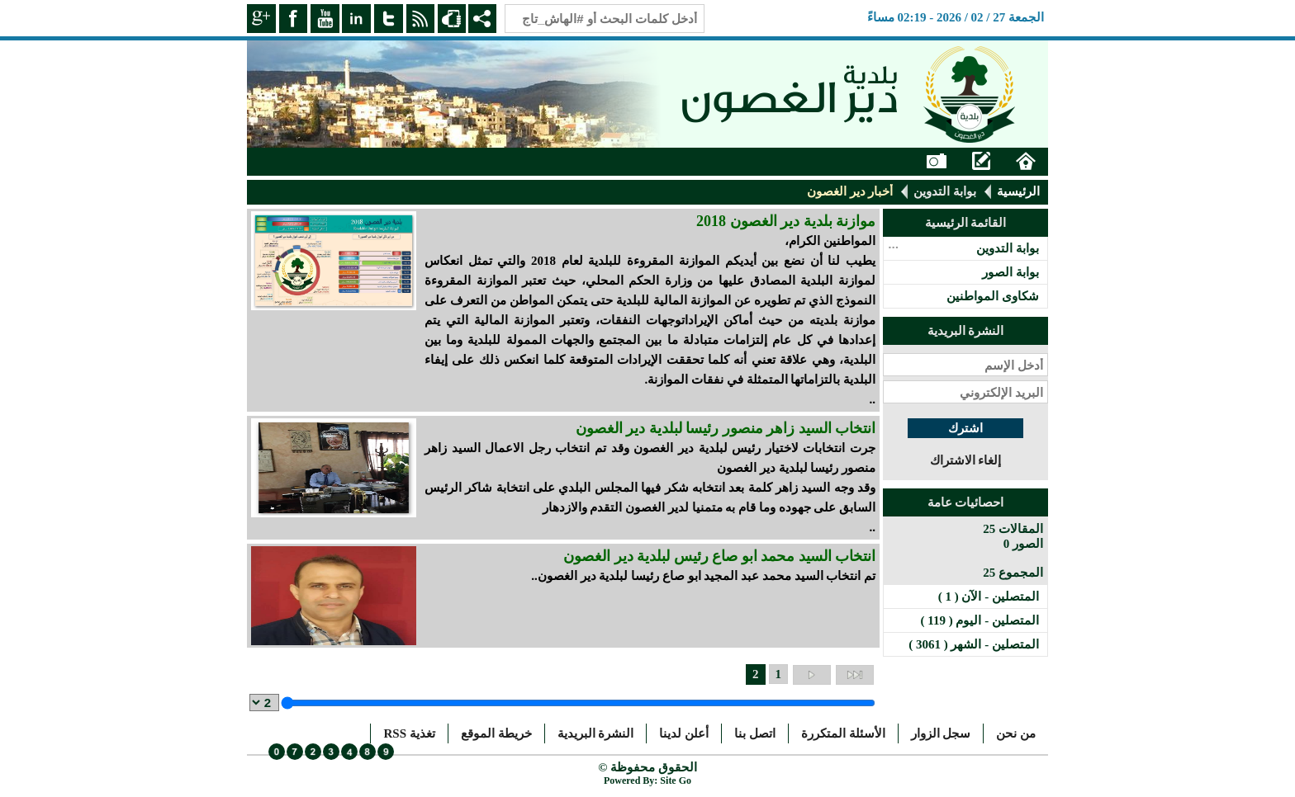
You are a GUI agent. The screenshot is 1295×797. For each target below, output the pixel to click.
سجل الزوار (941, 733)
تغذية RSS (408, 733)
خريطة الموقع (496, 733)
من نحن (1016, 733)
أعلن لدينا (684, 733)
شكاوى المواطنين (992, 296)
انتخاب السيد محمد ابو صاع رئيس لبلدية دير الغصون (719, 556)
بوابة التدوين (944, 191)
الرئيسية (1018, 191)
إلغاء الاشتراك (966, 460)
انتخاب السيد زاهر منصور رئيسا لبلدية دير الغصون (726, 428)
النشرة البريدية (595, 733)
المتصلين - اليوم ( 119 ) (980, 620)
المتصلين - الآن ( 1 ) (988, 596)
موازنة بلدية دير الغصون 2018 (785, 221)
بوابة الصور (1010, 272)
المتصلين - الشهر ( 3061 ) (973, 644)
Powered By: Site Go (647, 780)
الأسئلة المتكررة (843, 733)
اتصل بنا (755, 733)
